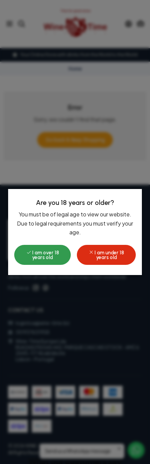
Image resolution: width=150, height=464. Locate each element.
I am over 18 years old (42, 255)
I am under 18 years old (106, 255)
